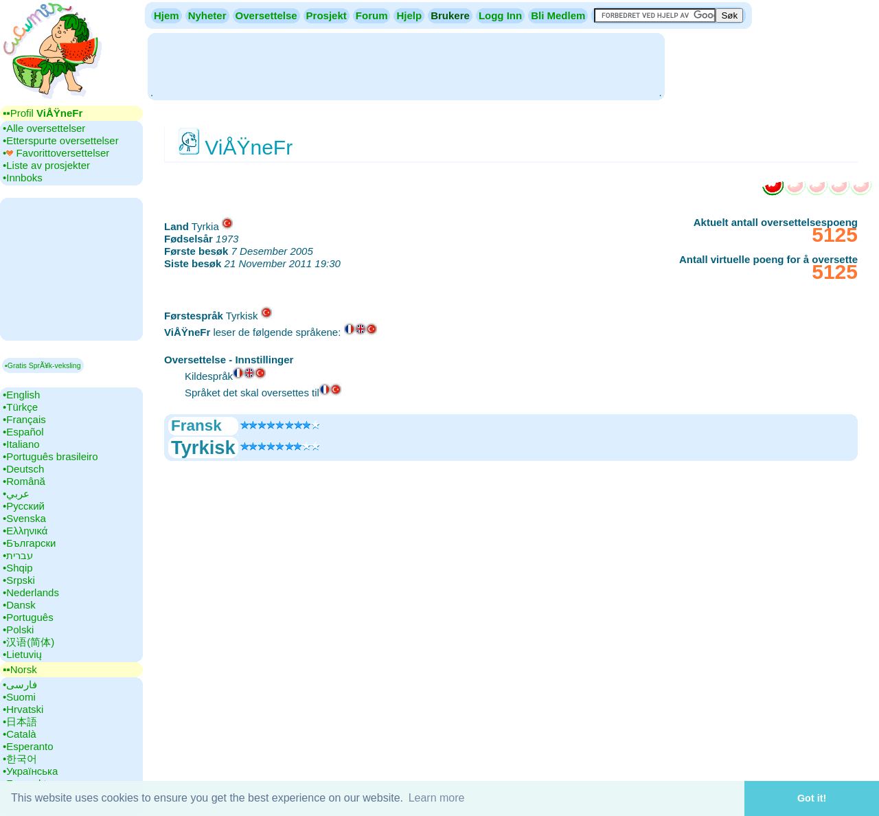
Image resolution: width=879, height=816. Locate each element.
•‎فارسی (20, 684)
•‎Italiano (21, 444)
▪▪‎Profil (42, 113)
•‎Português (28, 617)
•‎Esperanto (28, 746)
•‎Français (24, 419)
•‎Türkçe (20, 407)
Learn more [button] (437, 798)
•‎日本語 (20, 721)
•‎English (21, 394)
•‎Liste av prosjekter (46, 165)
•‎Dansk (19, 605)
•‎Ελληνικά (25, 530)
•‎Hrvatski (23, 709)
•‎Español (23, 432)
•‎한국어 (20, 758)
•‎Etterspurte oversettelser (61, 140)
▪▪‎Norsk (20, 669)
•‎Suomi (19, 697)
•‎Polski (18, 629)
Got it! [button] (811, 798)
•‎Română (24, 481)
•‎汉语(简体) (28, 642)
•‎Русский (24, 506)
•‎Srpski (19, 580)
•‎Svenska (24, 518)
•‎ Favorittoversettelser (56, 153)
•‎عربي (16, 493)
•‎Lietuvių (22, 654)
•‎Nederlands (31, 592)
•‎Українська (30, 771)
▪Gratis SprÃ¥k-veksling (43, 365)
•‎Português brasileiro (50, 456)
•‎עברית (18, 555)
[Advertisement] (406, 65)
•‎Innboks (23, 177)
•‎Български (29, 543)
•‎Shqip (18, 568)
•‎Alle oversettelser (44, 128)
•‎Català (19, 734)
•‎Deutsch (23, 469)
